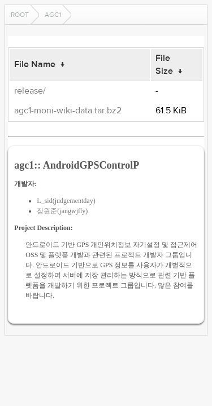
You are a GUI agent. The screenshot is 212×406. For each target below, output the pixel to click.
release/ (30, 90)
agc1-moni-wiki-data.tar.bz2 (68, 110)
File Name (34, 64)
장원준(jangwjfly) (62, 211)
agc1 (53, 14)
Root (20, 14)
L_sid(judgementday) (66, 201)
